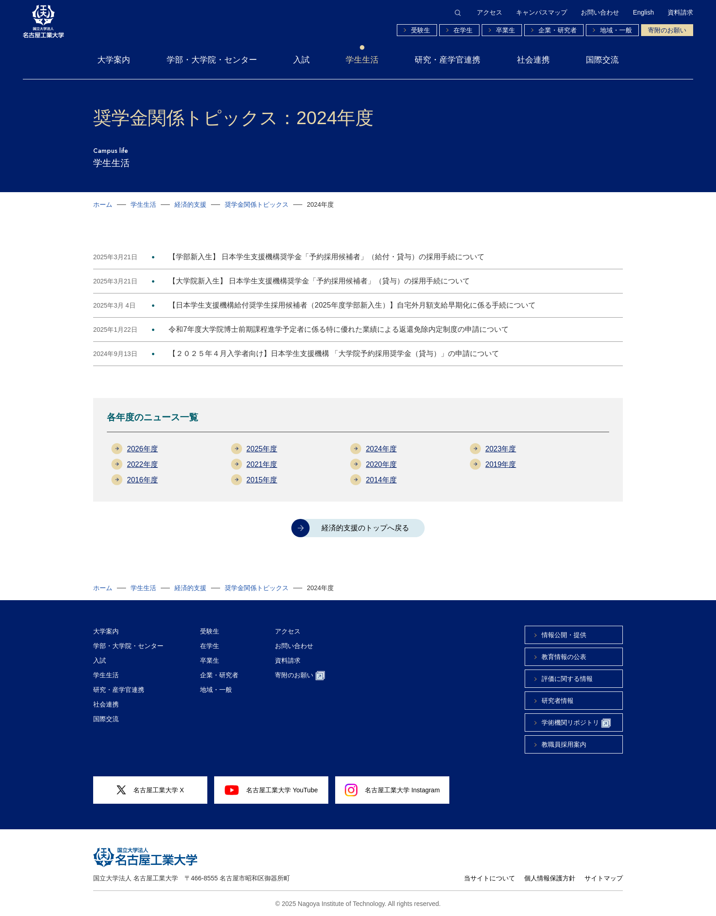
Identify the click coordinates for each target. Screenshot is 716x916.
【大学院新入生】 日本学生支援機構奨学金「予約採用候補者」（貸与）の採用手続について (319, 281)
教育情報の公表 (564, 656)
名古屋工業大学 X (150, 790)
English (643, 12)
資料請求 (680, 12)
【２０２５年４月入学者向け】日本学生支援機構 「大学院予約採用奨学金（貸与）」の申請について (333, 353)
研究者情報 (558, 700)
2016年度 (142, 480)
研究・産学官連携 (447, 59)
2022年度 (142, 464)
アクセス (489, 12)
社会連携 (533, 59)
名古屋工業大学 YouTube (271, 790)
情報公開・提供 (564, 635)
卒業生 (505, 30)
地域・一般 (616, 30)
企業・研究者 (557, 30)
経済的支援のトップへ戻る (365, 528)
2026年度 (142, 449)
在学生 (463, 30)
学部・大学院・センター (212, 59)
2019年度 (500, 464)
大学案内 (113, 59)
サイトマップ (603, 878)
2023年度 (500, 449)
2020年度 (381, 464)
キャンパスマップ (541, 12)
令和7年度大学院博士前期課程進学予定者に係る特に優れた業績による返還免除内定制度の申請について (338, 329)
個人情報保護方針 (549, 878)
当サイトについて (489, 878)
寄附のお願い (667, 30)
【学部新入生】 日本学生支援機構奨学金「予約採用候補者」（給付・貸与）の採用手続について (326, 257)
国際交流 (602, 59)
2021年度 (262, 464)
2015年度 (262, 480)
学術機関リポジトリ (576, 723)
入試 (301, 59)
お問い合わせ (600, 12)
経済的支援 (190, 204)
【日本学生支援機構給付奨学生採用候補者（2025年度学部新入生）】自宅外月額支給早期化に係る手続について (352, 305)
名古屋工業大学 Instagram (392, 790)
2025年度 (262, 449)
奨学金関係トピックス (257, 204)
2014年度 (381, 480)
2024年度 (381, 449)
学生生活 (362, 59)
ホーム (102, 204)
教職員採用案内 (564, 744)
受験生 (420, 30)
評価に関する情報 (567, 678)
